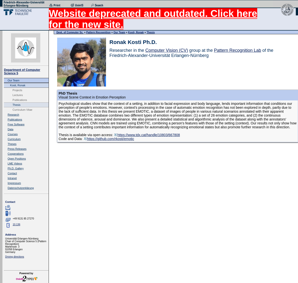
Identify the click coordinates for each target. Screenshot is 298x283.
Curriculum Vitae (22, 109)
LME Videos (15, 163)
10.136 (16, 224)
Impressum (14, 183)
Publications (19, 99)
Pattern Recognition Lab (237, 50)
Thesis (16, 104)
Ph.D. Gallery (15, 168)
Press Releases (17, 148)
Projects (17, 90)
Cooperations (15, 153)
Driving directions (14, 256)
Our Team (13, 80)
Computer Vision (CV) (166, 50)
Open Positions (17, 158)
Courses (13, 134)
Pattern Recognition (98, 32)
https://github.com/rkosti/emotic (109, 139)
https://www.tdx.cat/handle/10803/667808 (147, 135)
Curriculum (14, 139)
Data (10, 129)
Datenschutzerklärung (21, 187)
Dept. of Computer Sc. (69, 32)
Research (13, 114)
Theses (12, 143)
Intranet (12, 178)
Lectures (17, 95)
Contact (12, 173)
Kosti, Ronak (17, 85)
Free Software (16, 124)
